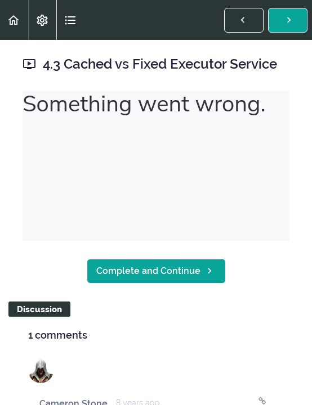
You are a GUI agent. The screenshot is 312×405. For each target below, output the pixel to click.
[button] (14, 20)
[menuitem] (42, 20)
